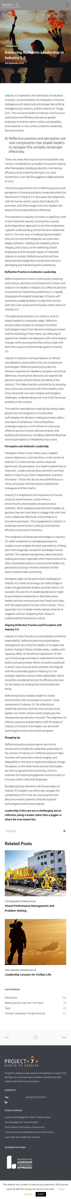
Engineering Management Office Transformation (28, 1117)
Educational (11, 46)
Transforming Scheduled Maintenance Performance (29, 1132)
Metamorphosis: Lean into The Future (24, 1003)
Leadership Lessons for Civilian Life (28, 974)
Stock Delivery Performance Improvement (25, 1127)
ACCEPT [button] (40, 1194)
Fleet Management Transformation (21, 1122)
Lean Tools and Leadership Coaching (22, 1137)
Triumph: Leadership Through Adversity (25, 1013)
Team (8, 1008)
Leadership (10, 831)
